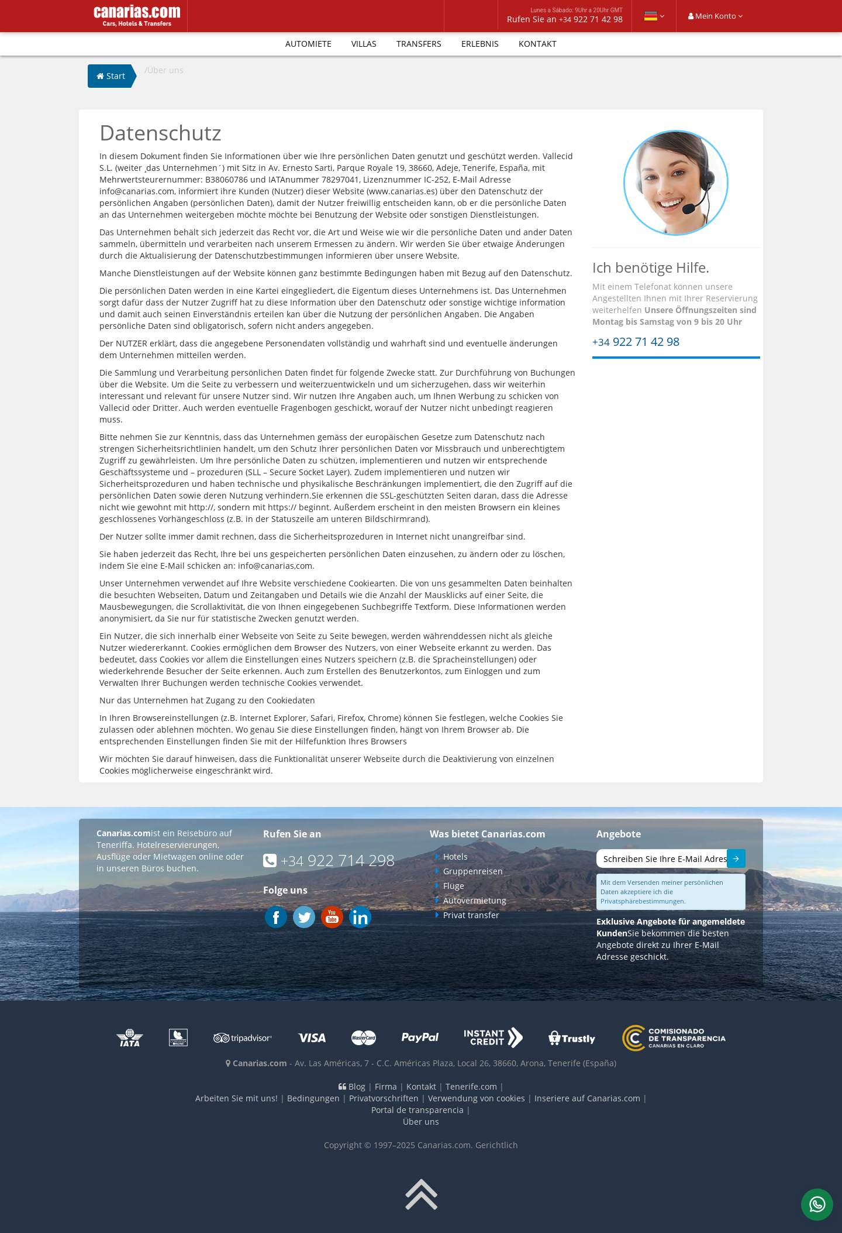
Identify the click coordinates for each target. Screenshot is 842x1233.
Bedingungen (313, 1098)
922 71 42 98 (635, 341)
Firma (386, 1086)
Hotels (455, 856)
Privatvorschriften (384, 1098)
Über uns (421, 1121)
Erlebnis (480, 43)
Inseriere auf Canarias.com (587, 1098)
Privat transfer (471, 915)
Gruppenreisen (473, 871)
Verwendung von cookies (476, 1098)
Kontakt (538, 43)
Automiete (308, 43)
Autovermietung (474, 900)
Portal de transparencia (417, 1109)
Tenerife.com (471, 1086)
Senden (731, 860)
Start (110, 75)
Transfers (418, 43)
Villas (364, 43)
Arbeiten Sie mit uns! (236, 1098)
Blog (352, 1086)
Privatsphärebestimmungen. (643, 901)
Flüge (453, 885)
